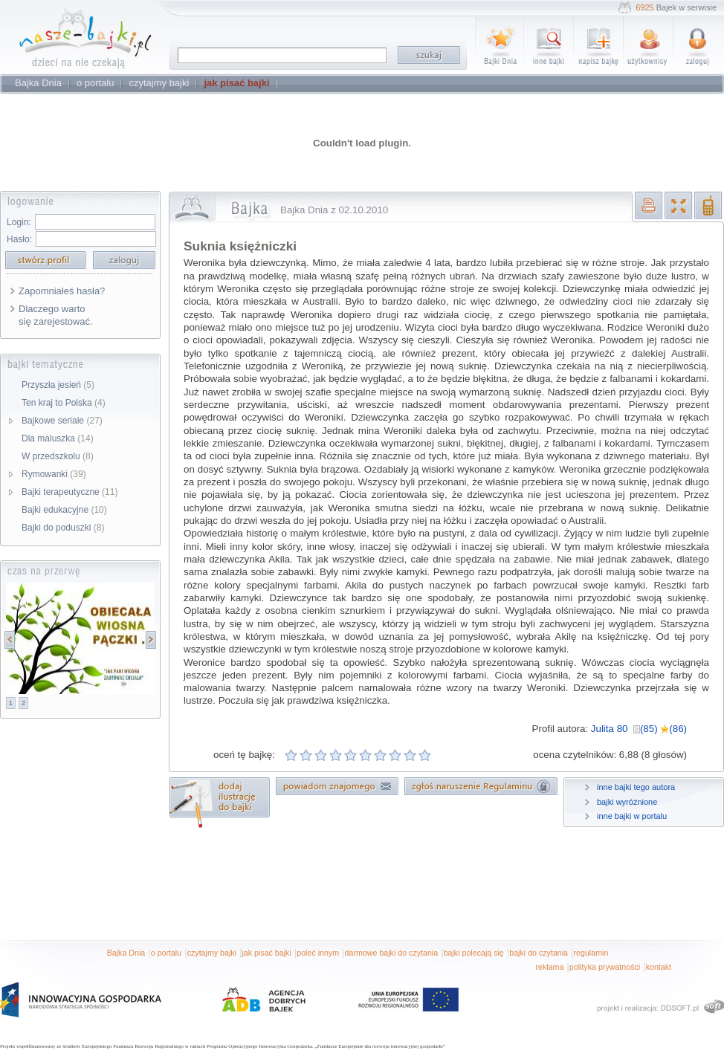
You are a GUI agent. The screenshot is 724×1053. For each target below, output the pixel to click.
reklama (549, 966)
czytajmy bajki (211, 952)
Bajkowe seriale (62, 420)
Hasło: (19, 239)
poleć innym (318, 952)
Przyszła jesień (58, 385)
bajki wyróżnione (627, 801)
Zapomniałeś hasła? (62, 291)
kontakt (658, 966)
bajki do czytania (538, 952)
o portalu (166, 952)
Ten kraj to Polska (64, 403)
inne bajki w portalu (632, 815)
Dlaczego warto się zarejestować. (56, 315)
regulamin (591, 952)
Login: (19, 222)
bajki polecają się (474, 952)
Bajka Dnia (126, 952)
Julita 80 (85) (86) (639, 728)
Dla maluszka (58, 438)
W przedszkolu (58, 456)
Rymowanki (54, 474)
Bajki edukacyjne (64, 510)
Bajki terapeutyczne (69, 492)
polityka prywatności (604, 966)
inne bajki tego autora (636, 787)
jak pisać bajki (266, 952)
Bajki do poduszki (63, 527)
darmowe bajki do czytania (392, 952)
